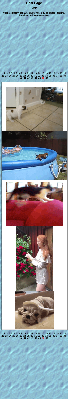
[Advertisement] (25, 44)
